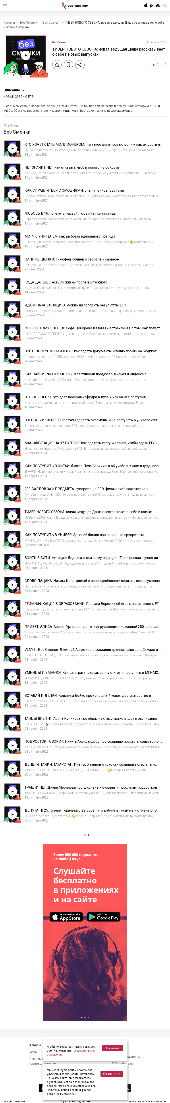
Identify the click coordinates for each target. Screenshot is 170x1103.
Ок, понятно (111, 1074)
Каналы (9, 22)
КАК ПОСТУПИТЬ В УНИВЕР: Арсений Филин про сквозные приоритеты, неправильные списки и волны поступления (85, 537)
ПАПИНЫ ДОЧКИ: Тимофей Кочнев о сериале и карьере (72, 259)
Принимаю (112, 1048)
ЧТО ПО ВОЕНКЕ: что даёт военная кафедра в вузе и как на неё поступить (86, 397)
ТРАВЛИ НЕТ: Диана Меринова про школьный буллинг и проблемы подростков (91, 787)
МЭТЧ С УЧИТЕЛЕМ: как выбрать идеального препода (70, 236)
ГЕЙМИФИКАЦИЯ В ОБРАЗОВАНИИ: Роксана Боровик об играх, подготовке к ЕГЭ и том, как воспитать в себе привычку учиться (93, 606)
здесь (72, 1093)
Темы (33, 1052)
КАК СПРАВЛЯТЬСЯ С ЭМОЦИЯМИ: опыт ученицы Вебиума (74, 190)
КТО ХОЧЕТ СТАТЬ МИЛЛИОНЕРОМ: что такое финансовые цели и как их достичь (93, 144)
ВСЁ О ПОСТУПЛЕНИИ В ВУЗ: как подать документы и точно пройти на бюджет (90, 351)
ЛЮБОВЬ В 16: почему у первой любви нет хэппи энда (70, 213)
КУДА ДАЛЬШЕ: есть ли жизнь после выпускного (66, 282)
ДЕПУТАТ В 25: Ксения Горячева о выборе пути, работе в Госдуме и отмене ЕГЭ (91, 810)
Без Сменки (28, 22)
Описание (14, 90)
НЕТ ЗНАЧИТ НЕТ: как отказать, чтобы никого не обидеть (72, 167)
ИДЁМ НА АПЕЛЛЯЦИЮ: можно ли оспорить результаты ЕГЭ (75, 305)
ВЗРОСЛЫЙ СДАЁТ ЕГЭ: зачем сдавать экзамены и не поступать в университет (91, 420)
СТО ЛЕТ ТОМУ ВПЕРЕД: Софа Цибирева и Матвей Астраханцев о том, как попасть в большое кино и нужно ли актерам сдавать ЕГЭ (93, 330)
